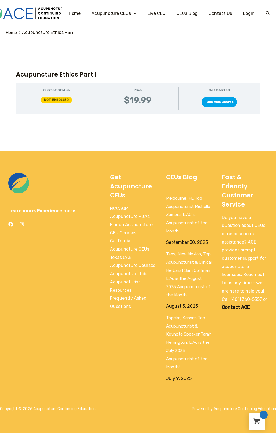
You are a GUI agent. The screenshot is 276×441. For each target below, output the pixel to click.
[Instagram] (21, 224)
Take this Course (219, 102)
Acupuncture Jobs (129, 273)
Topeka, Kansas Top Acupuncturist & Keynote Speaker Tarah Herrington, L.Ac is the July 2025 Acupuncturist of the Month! (188, 350)
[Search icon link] (268, 13)
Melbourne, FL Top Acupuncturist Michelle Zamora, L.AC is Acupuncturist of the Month (188, 215)
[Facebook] (10, 224)
